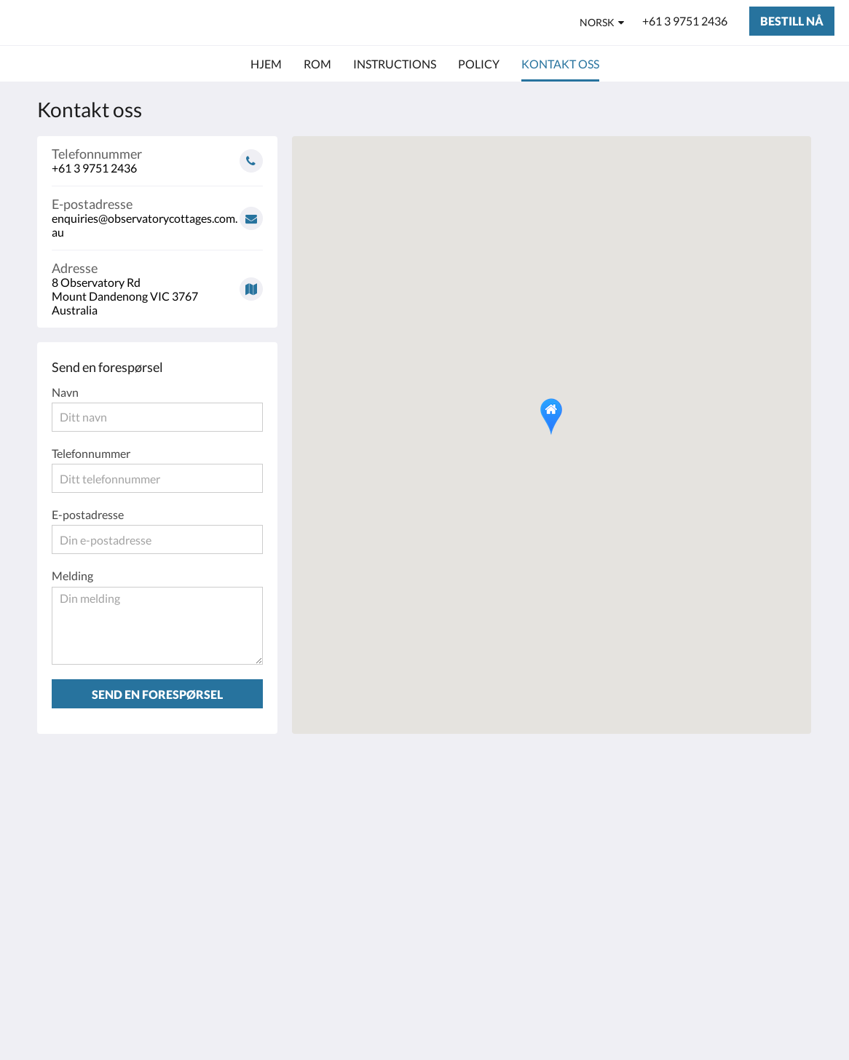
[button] (551, 416)
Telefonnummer (91, 453)
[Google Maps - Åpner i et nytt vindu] (157, 283)
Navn (65, 392)
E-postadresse (88, 514)
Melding (72, 575)
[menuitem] (266, 64)
